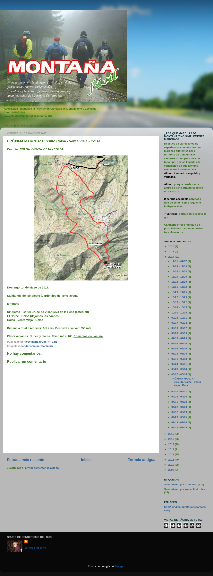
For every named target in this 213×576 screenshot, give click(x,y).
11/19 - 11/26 (179, 276)
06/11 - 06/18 (179, 358)
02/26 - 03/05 (179, 417)
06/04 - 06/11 (179, 364)
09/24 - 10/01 (179, 317)
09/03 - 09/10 (179, 333)
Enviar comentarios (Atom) (42, 467)
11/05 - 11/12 (179, 286)
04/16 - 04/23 (179, 401)
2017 (171, 256)
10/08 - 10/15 (179, 307)
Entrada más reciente (25, 460)
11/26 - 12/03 (179, 271)
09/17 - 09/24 (179, 322)
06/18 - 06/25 (179, 353)
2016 (171, 433)
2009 (171, 469)
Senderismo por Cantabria (37, 346)
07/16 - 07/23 (179, 338)
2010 (171, 464)
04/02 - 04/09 (179, 406)
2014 (171, 444)
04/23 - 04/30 (179, 396)
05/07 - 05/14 (179, 374)
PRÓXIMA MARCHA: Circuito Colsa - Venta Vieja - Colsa (186, 381)
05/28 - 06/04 (179, 369)
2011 (171, 459)
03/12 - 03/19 (179, 412)
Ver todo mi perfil (35, 547)
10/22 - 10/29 (179, 297)
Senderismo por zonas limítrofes (184, 489)
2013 (171, 449)
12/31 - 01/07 (179, 261)
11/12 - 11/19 (179, 281)
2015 (171, 439)
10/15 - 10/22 (179, 302)
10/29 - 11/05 (179, 292)
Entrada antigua (141, 460)
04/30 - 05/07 (179, 391)
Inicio (86, 460)
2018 (171, 251)
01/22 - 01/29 (179, 427)
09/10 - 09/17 (179, 328)
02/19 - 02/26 (179, 422)
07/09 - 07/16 (179, 343)
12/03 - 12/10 (179, 266)
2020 (171, 246)
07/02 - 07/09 (179, 348)
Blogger (119, 566)
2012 (171, 454)
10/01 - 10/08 (179, 312)
